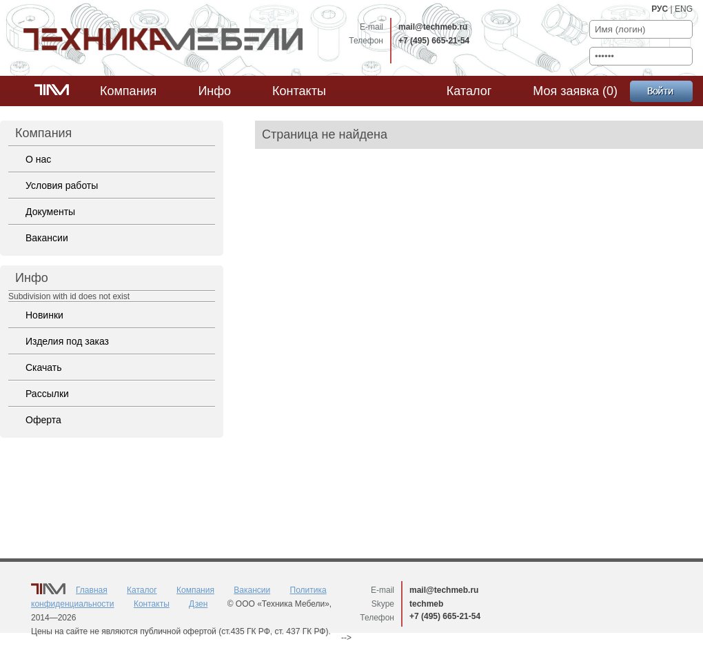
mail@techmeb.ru (432, 27)
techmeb (426, 604)
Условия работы (62, 185)
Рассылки (47, 393)
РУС (659, 9)
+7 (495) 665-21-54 (433, 40)
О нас (38, 159)
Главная (92, 590)
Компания (128, 91)
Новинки (44, 315)
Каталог (469, 91)
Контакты (299, 91)
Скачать (44, 367)
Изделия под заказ (67, 341)
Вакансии (47, 237)
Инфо (214, 91)
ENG (684, 9)
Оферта (43, 419)
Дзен (198, 604)
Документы (50, 211)
